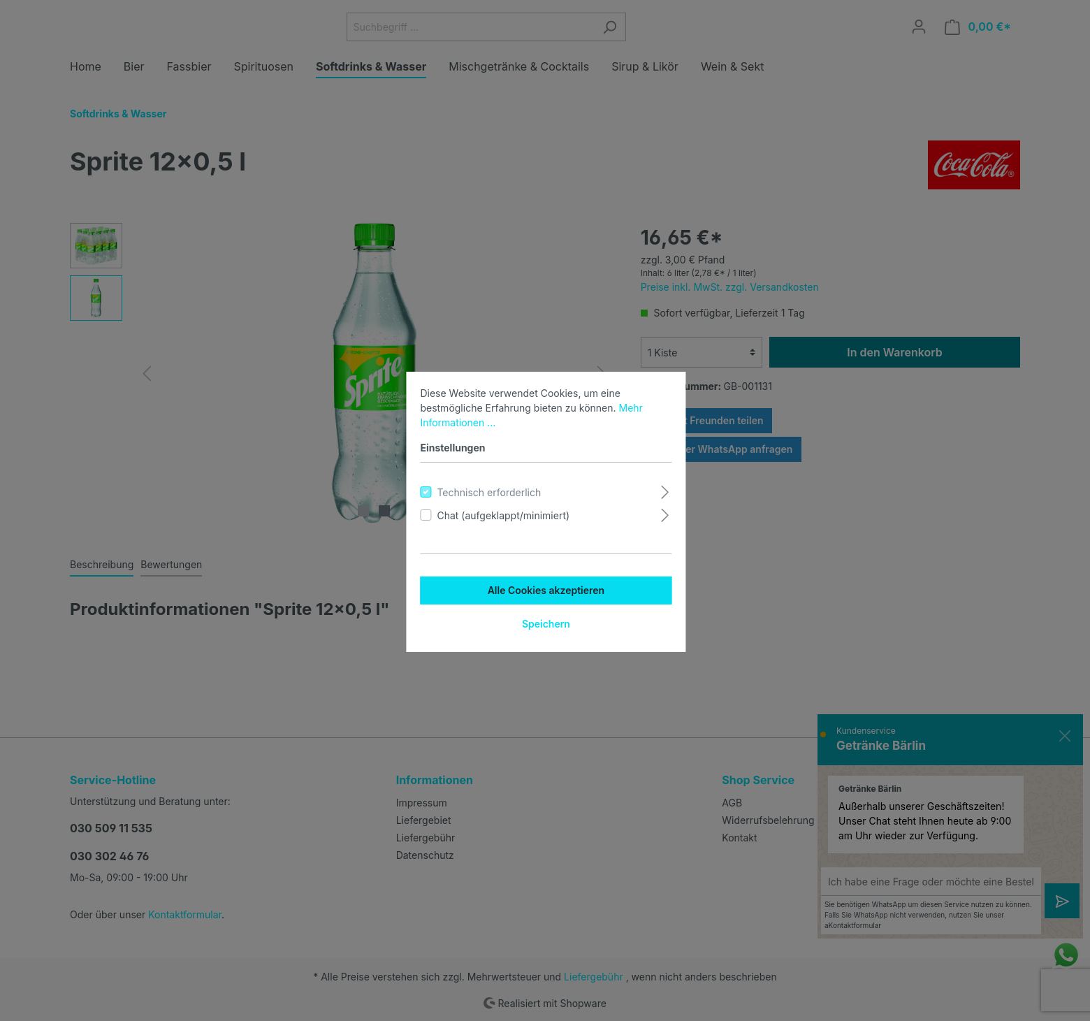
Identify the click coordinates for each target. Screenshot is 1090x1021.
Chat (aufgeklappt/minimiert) (502, 514)
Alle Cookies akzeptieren (545, 589)
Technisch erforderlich (488, 491)
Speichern (545, 622)
